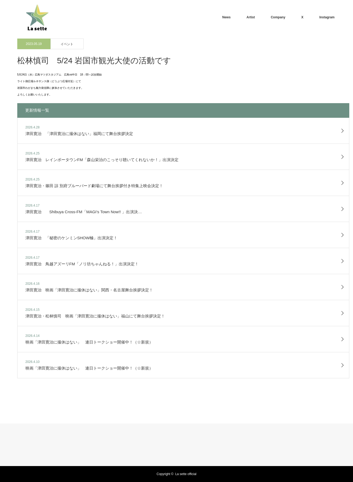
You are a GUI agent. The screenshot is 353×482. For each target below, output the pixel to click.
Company (278, 17)
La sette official (186, 474)
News (226, 17)
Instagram (326, 17)
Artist (250, 17)
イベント (67, 44)
